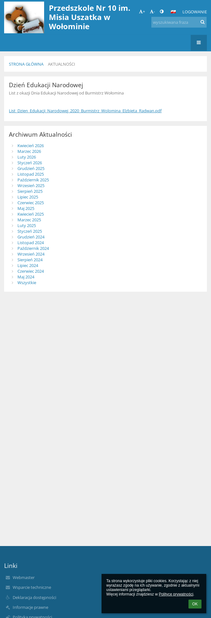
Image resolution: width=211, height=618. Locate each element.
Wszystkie (26, 282)
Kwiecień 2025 (30, 214)
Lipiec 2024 (27, 265)
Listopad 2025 (30, 174)
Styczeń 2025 (29, 231)
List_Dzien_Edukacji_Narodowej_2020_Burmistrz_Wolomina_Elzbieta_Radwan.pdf (85, 111)
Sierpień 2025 (30, 191)
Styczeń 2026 (29, 163)
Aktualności (61, 64)
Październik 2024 (33, 248)
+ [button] (142, 11)
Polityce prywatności (176, 594)
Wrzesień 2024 (30, 254)
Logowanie (194, 12)
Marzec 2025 (29, 220)
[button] (173, 12)
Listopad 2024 (30, 242)
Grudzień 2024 (30, 237)
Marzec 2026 (29, 151)
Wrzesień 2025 (30, 185)
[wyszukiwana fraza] (179, 22)
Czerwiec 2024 (30, 271)
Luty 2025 (26, 225)
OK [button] (195, 604)
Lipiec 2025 (27, 197)
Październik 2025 (33, 180)
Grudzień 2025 (30, 168)
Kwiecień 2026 (30, 145)
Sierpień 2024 (30, 260)
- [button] (152, 11)
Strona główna (26, 64)
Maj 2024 (25, 277)
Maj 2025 (25, 208)
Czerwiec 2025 (30, 202)
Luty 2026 (26, 157)
